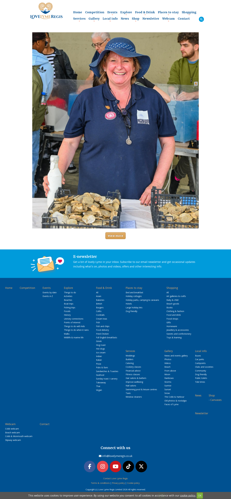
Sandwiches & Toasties (107, 371)
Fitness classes (133, 374)
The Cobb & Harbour (174, 396)
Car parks (199, 359)
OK (200, 495)
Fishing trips (69, 307)
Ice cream (100, 352)
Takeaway (101, 382)
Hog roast (101, 345)
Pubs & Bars (102, 367)
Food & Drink (145, 12)
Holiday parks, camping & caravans (142, 300)
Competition (94, 12)
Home (77, 12)
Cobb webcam (12, 428)
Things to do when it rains (76, 330)
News (125, 18)
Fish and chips (102, 326)
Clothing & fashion (175, 311)
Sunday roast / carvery (106, 378)
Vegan (99, 390)
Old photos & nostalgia (175, 400)
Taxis (128, 393)
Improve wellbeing (134, 381)
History (67, 314)
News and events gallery (176, 355)
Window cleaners (134, 396)
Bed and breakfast (134, 292)
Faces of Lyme (171, 404)
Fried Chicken (102, 333)
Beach (167, 366)
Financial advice (133, 370)
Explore (126, 12)
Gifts (168, 322)
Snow (167, 393)
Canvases (216, 400)
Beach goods (172, 303)
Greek (99, 341)
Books (169, 307)
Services (79, 19)
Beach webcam (12, 432)
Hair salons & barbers (136, 378)
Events (112, 12)
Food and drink (173, 314)
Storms (167, 381)
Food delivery (102, 330)
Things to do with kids (74, 326)
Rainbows (169, 378)
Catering (130, 363)
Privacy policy (118, 483)
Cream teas (101, 318)
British (99, 303)
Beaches (68, 300)
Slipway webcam (13, 440)
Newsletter (150, 18)
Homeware (171, 326)
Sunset (167, 389)
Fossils (67, 311)
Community (200, 370)
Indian (99, 356)
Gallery (94, 19)
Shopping (189, 12)
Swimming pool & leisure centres (141, 389)
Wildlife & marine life (74, 337)
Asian (98, 296)
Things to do (70, 292)
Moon (167, 374)
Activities (68, 296)
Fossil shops (172, 318)
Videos (167, 363)
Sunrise (167, 385)
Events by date (50, 292)
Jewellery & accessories (177, 330)
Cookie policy (133, 483)
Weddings (130, 355)
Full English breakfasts (106, 337)
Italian (99, 359)
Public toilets (201, 378)
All (97, 292)
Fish (98, 322)
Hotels (129, 303)
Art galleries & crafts (176, 296)
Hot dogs (100, 348)
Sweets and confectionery (178, 333)
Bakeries (100, 300)
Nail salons (131, 385)
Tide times (200, 381)
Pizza (98, 363)
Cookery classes (133, 366)
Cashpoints (200, 363)
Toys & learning (174, 337)
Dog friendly (131, 311)
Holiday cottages (134, 296)
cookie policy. (188, 495)
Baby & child (172, 300)
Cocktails (100, 314)
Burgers (100, 307)
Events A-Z (48, 296)
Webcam (168, 19)
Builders (129, 359)
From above (170, 370)
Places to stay (168, 12)
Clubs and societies (204, 366)
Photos (167, 359)
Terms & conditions (100, 483)
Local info (110, 19)
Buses (198, 355)
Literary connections (73, 318)
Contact (184, 18)
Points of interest (72, 322)
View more (115, 235)
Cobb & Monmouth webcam (18, 436)
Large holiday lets (134, 307)
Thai (98, 386)
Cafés (99, 311)
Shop (136, 19)
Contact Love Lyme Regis (115, 478)
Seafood (100, 375)
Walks (67, 333)
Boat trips (68, 303)
